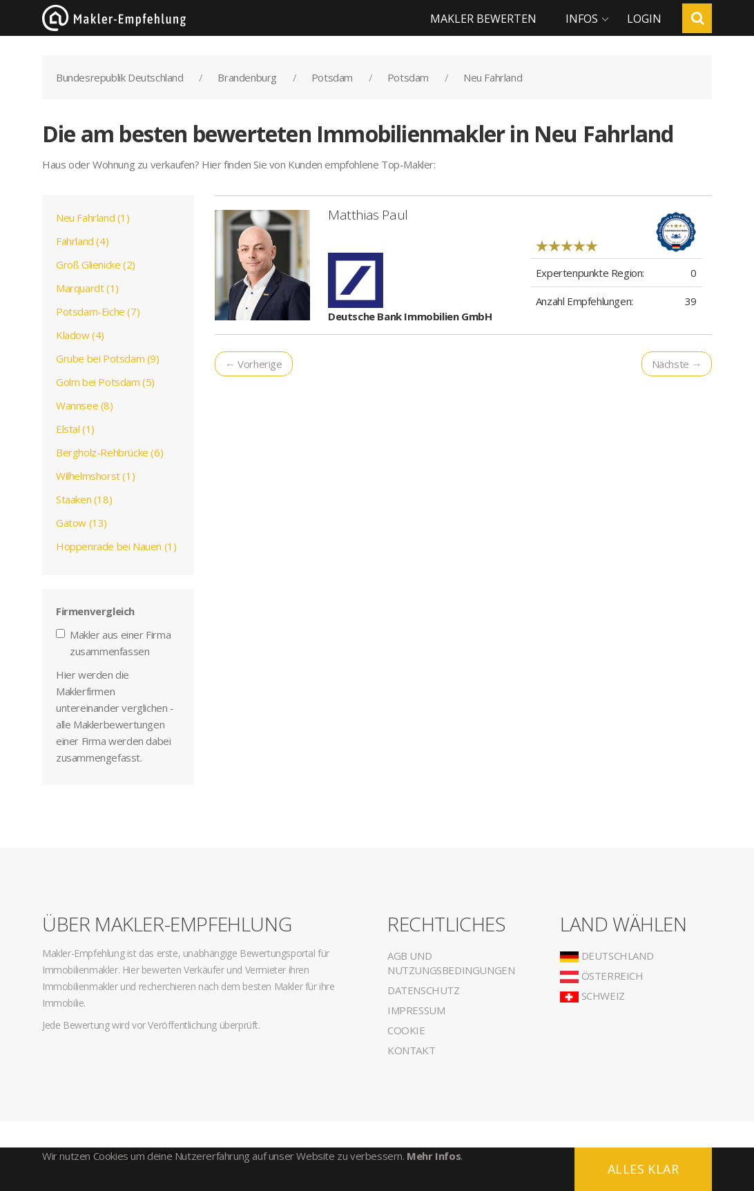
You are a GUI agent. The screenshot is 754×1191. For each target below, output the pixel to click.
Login (644, 18)
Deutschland (606, 955)
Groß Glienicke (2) (95, 264)
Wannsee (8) (84, 405)
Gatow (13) (81, 523)
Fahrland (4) (82, 241)
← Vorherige (253, 364)
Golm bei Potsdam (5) (105, 382)
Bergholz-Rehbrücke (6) (109, 452)
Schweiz (592, 996)
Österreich (602, 975)
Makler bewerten (483, 18)
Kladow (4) (80, 335)
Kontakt (411, 1050)
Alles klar (643, 1169)
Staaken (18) (84, 499)
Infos (582, 18)
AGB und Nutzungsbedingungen (450, 963)
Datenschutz (423, 990)
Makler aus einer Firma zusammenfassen (113, 643)
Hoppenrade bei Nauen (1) (116, 546)
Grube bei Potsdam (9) (108, 358)
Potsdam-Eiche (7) (97, 311)
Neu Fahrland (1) (93, 217)
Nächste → (677, 364)
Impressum (416, 1010)
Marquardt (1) (87, 288)
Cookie (406, 1030)
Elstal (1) (75, 429)
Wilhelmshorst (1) (95, 476)
